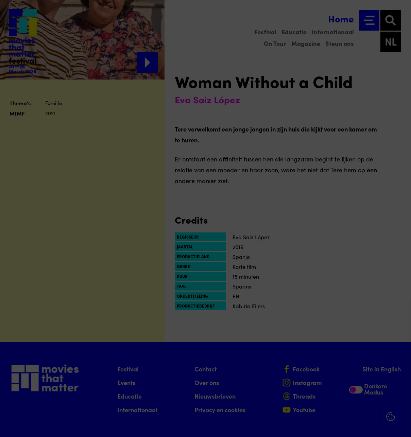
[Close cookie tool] (400, 310)
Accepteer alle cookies (353, 404)
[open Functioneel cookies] (400, 359)
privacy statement (326, 336)
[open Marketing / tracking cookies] (400, 380)
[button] (346, 358)
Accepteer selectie (353, 424)
